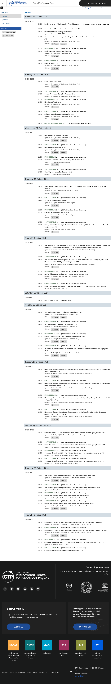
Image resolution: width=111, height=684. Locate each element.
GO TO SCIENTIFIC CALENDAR (95, 3)
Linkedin (31, 589)
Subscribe (18, 627)
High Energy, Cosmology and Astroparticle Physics (13, 655)
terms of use (54, 672)
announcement (9, 32)
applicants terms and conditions (13, 672)
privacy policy (32, 672)
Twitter (12, 589)
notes (63, 44)
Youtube (18, 589)
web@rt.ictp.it (79, 676)
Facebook (5, 589)
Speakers (5, 20)
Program (4, 16)
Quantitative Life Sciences (80, 654)
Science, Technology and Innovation (97, 655)
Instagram (25, 589)
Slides (55, 119)
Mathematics (47, 653)
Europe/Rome (89, 8)
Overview (5, 12)
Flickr (38, 589)
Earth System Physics (64, 654)
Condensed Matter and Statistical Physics (30, 655)
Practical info (6, 23)
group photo (8, 36)
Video (55, 44)
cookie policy (43, 672)
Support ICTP (85, 627)
